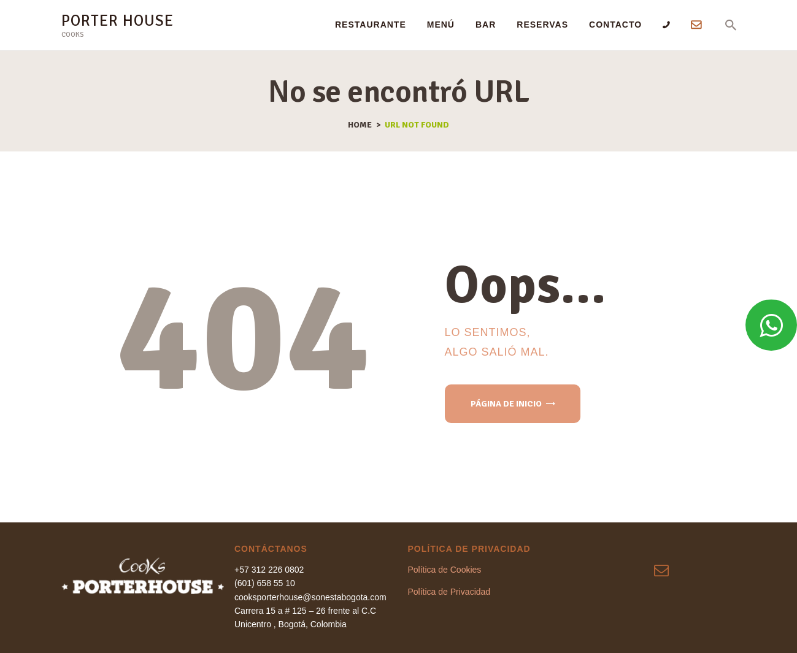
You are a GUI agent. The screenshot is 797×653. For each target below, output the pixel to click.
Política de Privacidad (449, 592)
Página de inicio (506, 404)
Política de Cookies (445, 570)
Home (360, 125)
